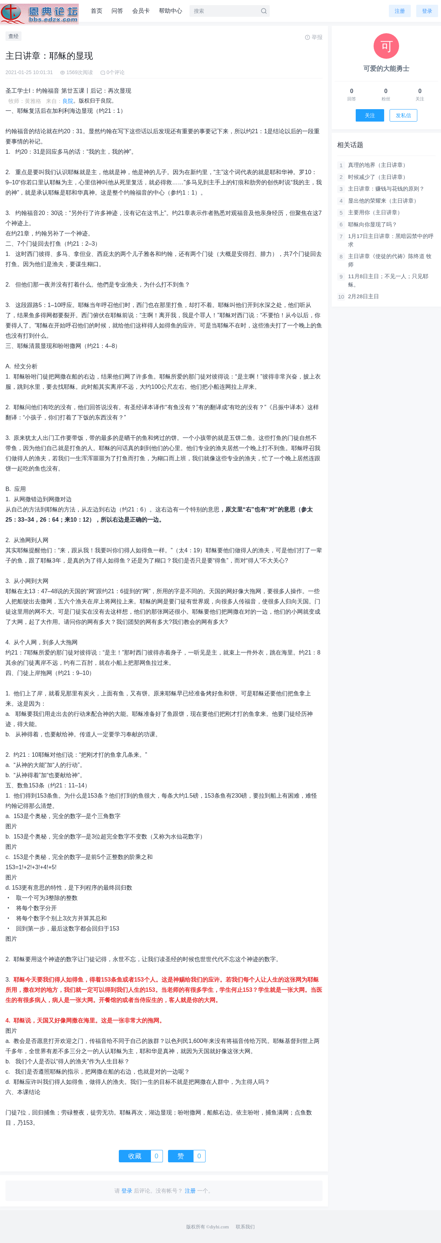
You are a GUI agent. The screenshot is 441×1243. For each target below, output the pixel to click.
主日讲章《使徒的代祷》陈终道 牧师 (390, 260)
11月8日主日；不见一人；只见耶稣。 (388, 280)
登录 (427, 11)
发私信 (403, 115)
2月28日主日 (363, 296)
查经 (13, 36)
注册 (400, 11)
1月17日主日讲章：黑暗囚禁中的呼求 (391, 240)
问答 (117, 11)
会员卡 (141, 11)
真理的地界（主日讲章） (378, 165)
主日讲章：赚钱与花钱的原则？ (386, 188)
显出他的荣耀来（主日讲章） (383, 200)
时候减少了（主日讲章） (378, 177)
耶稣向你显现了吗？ (372, 224)
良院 (67, 101)
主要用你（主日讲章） (375, 212)
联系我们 (245, 1226)
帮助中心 (170, 11)
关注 (370, 115)
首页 (96, 11)
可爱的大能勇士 (386, 68)
